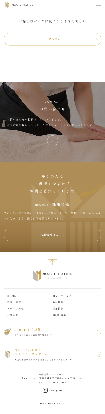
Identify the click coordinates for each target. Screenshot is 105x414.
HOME (11, 295)
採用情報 (58, 308)
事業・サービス (62, 295)
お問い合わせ (61, 315)
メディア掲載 (15, 308)
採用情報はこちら (52, 234)
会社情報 (58, 302)
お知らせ (12, 315)
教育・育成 (14, 302)
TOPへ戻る (52, 39)
